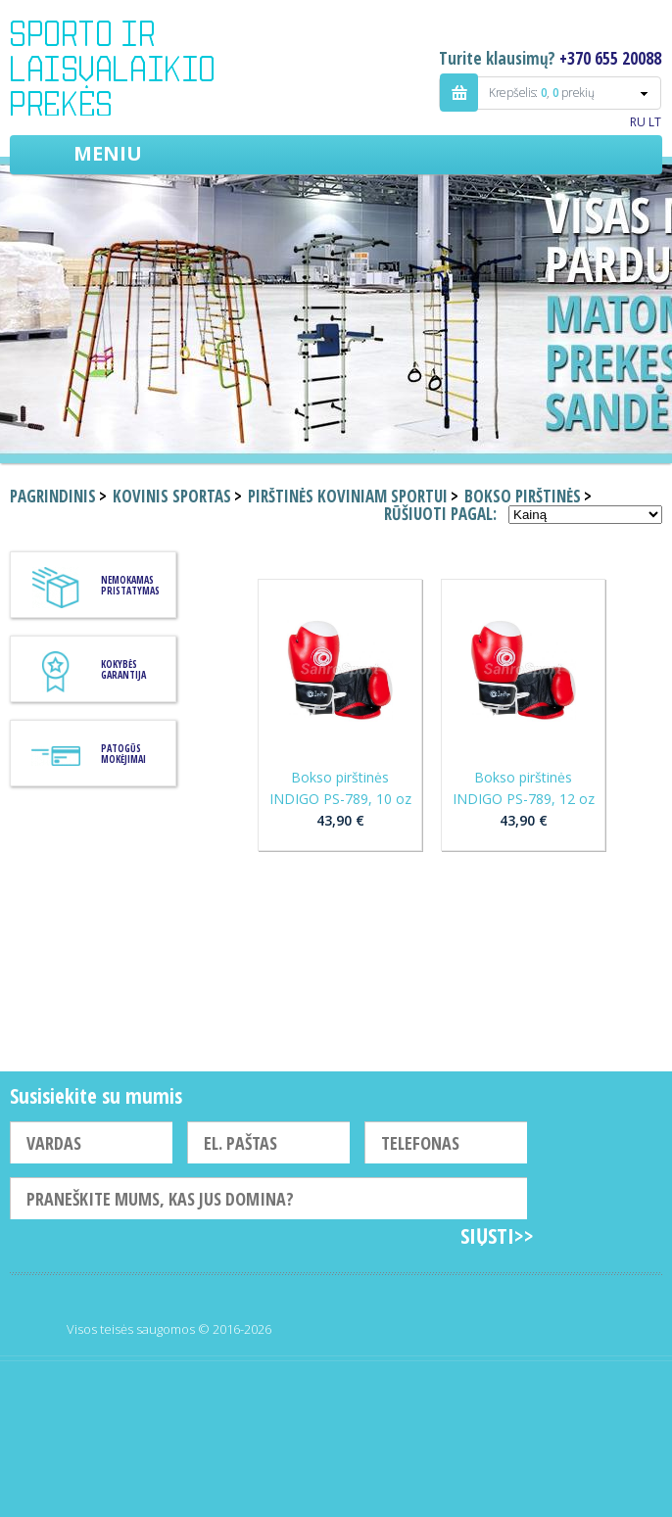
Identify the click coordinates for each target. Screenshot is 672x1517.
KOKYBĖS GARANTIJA (123, 669)
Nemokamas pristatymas (130, 585)
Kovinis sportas (172, 496)
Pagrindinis (53, 496)
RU (638, 122)
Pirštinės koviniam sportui (348, 496)
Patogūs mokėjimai (123, 753)
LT (654, 122)
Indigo (129, 68)
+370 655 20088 (610, 58)
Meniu (107, 153)
